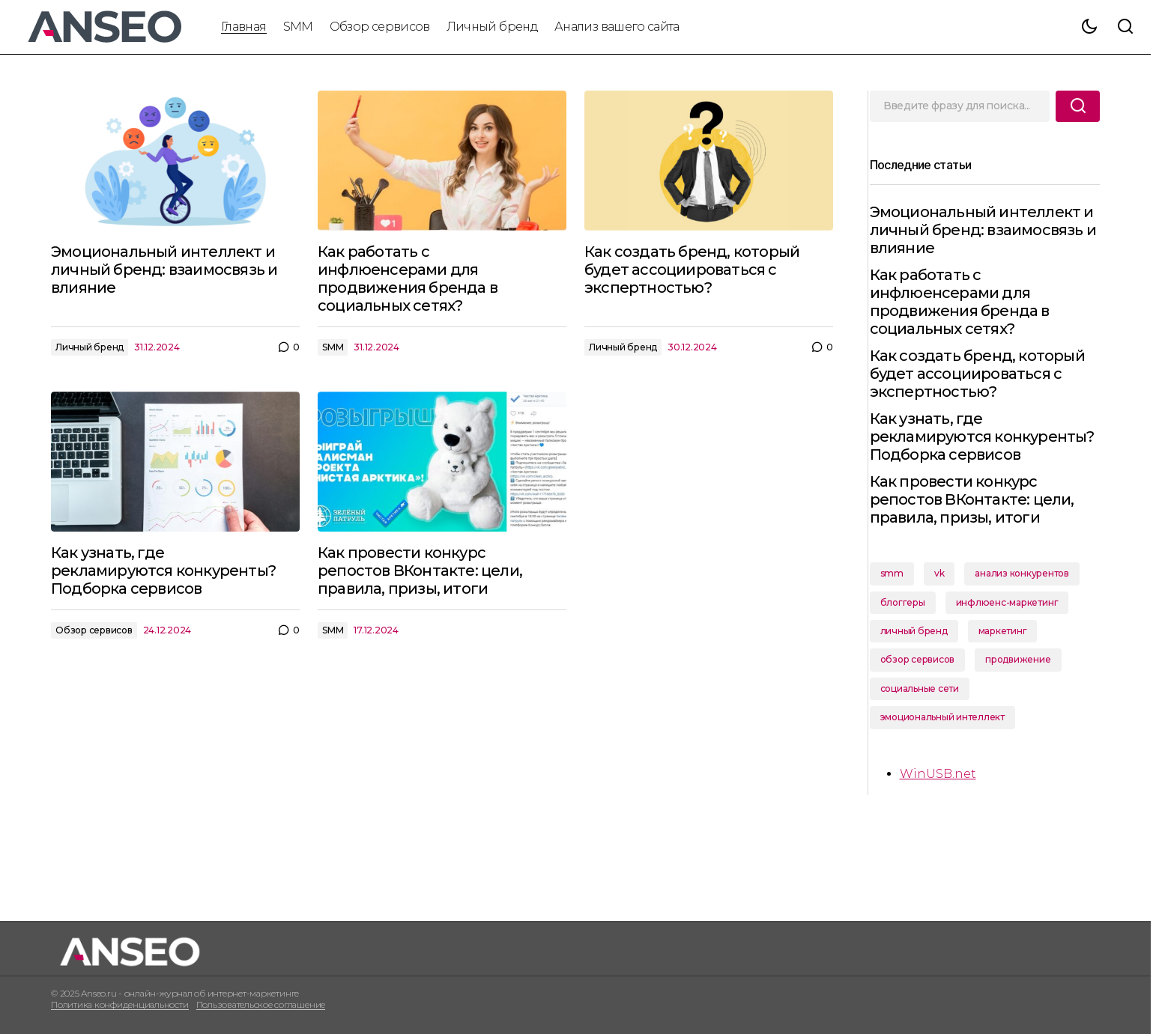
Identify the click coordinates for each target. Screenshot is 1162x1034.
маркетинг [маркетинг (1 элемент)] (1008, 648)
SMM (332, 347)
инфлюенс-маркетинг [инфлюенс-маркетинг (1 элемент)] (1013, 620)
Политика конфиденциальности (120, 1004)
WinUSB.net (944, 792)
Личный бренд (89, 347)
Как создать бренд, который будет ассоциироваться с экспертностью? (983, 374)
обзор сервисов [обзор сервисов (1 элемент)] (923, 677)
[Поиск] (1078, 106)
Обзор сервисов (94, 630)
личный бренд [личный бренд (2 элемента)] (920, 648)
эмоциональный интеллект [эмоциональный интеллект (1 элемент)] (948, 734)
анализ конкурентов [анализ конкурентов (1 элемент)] (1028, 591)
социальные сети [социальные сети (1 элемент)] (925, 706)
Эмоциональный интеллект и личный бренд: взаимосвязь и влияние (988, 230)
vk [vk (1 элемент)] (945, 591)
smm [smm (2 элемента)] (898, 591)
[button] (1089, 27)
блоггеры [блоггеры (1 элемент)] (908, 620)
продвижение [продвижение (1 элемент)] (1024, 677)
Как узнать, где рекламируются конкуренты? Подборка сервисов (965, 445)
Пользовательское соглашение (261, 1004)
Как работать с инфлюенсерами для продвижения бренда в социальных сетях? (966, 302)
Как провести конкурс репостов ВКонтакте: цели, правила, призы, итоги (978, 517)
